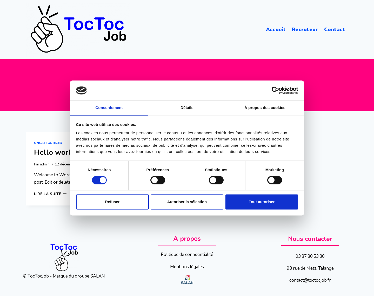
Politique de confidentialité (187, 255)
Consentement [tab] (109, 107)
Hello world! (55, 152)
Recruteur (305, 29)
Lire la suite (50, 193)
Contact (334, 29)
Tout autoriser (262, 202)
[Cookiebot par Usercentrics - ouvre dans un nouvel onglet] (275, 90)
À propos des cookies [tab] (264, 107)
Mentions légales (187, 267)
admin (45, 164)
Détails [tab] (187, 107)
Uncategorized (48, 143)
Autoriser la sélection (187, 202)
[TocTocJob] (78, 30)
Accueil (275, 29)
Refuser (112, 202)
